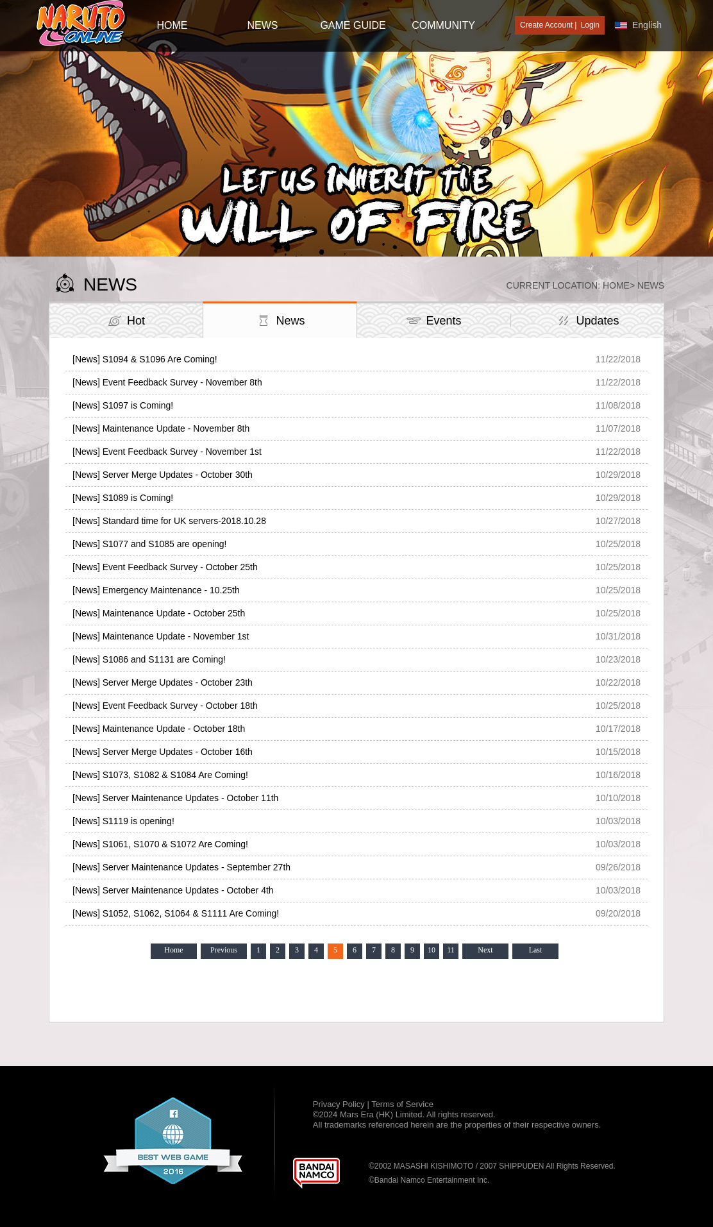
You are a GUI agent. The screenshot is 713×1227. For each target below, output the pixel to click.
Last (535, 949)
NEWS (262, 25)
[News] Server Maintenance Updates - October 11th (175, 798)
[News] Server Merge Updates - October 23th (162, 682)
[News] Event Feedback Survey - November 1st (167, 451)
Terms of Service (402, 1104)
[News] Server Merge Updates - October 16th (162, 752)
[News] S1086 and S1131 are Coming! (149, 659)
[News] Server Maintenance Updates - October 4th (173, 890)
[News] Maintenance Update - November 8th (160, 428)
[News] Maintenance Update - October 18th (158, 729)
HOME (172, 25)
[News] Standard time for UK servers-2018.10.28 (169, 521)
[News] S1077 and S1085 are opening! (149, 544)
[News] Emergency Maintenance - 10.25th (156, 590)
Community (443, 25)
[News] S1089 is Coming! (122, 498)
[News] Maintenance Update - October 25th (158, 613)
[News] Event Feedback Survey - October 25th (165, 567)
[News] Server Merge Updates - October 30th (162, 475)
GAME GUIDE (352, 25)
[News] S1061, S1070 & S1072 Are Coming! (160, 844)
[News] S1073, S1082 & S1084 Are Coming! (160, 775)
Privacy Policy (340, 1104)
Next (485, 949)
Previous (223, 949)
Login (590, 25)
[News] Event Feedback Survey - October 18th (165, 705)
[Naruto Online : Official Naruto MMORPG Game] (81, 24)
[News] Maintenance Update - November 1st (160, 636)
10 (431, 949)
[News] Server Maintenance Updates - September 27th (181, 867)
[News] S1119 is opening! (123, 821)
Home (616, 285)
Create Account (546, 25)
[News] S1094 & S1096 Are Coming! (144, 359)
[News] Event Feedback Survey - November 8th (167, 382)
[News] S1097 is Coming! (122, 405)
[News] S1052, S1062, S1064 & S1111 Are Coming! (175, 913)
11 (451, 949)
